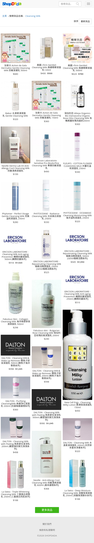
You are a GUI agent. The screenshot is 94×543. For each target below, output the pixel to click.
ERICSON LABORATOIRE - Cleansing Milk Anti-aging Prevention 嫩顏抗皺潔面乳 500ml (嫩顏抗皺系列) (15, 255)
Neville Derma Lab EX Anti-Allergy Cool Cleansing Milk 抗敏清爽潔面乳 (15, 168)
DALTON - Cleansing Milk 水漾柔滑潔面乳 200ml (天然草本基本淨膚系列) (77, 445)
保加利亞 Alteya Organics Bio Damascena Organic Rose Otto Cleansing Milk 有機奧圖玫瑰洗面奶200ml (77, 117)
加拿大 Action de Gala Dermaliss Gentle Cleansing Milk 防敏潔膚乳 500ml (15, 68)
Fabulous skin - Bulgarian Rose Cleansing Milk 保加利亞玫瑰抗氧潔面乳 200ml (46, 333)
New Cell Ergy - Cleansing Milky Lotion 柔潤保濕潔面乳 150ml (77, 405)
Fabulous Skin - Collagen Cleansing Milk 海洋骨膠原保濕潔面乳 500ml (15, 321)
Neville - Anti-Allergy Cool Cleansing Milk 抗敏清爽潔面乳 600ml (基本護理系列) (46, 482)
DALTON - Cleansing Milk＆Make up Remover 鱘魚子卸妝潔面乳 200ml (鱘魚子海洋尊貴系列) (46, 374)
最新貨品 (85, 21)
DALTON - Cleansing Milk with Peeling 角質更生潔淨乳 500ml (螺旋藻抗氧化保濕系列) (46, 416)
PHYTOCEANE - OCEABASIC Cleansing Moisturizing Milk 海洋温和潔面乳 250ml (77, 215)
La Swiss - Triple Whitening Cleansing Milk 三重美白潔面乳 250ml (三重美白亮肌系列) (15, 494)
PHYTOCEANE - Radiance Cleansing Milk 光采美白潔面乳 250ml (46, 216)
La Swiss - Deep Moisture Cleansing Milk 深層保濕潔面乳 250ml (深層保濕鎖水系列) (77, 493)
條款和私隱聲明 (47, 529)
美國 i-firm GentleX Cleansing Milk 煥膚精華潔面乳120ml (46, 67)
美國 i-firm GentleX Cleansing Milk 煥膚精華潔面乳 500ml (77, 68)
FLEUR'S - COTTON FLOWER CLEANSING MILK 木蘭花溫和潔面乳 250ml (77, 166)
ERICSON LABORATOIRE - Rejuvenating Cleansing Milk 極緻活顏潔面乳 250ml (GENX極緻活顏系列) (46, 265)
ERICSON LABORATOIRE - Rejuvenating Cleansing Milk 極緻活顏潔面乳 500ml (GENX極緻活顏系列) (77, 255)
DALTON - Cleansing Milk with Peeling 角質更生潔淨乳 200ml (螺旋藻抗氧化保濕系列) (15, 445)
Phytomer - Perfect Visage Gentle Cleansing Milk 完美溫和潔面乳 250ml (15, 216)
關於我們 (47, 523)
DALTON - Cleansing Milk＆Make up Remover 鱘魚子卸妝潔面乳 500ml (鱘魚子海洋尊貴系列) (15, 362)
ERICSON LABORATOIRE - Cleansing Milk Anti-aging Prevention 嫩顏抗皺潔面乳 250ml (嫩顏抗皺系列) (77, 295)
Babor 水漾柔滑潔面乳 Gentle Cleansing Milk (15, 114)
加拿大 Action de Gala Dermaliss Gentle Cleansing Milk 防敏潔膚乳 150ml (46, 115)
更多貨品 (47, 510)
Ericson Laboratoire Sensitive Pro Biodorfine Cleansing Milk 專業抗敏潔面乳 (46, 164)
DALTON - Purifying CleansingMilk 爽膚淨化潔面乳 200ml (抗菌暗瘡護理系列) (15, 403)
